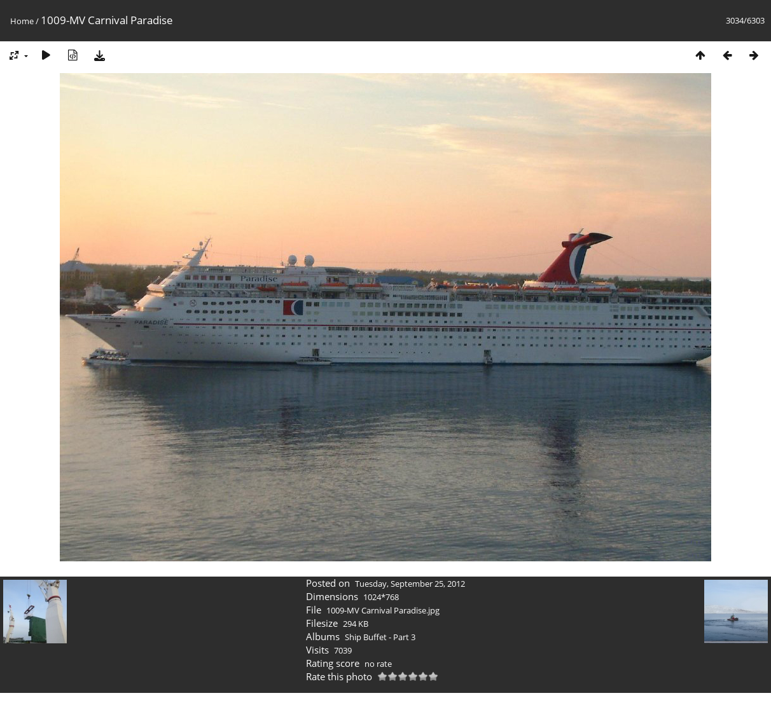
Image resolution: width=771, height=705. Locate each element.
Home (22, 21)
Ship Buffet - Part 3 (380, 637)
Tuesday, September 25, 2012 (410, 583)
